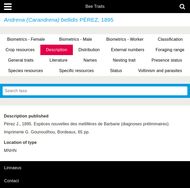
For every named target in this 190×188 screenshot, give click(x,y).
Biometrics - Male (75, 39)
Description (56, 50)
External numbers (127, 50)
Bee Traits (95, 6)
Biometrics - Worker (124, 39)
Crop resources (20, 50)
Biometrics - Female (26, 39)
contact (11, 181)
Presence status (166, 60)
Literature (58, 60)
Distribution (89, 50)
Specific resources (76, 70)
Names (90, 60)
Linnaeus (12, 168)
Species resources (25, 70)
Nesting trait (124, 60)
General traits (21, 60)
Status (116, 70)
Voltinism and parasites (160, 70)
